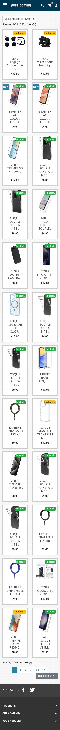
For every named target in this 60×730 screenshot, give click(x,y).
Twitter (32, 690)
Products (9, 705)
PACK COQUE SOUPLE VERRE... (45, 642)
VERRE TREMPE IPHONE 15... (15, 484)
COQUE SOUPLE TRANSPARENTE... (45, 170)
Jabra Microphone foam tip (45, 61)
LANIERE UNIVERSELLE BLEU (15, 590)
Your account (12, 720)
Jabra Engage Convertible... (15, 63)
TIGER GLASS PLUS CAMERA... (15, 274)
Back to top (47, 676)
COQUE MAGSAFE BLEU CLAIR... (15, 326)
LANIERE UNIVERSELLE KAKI (15, 431)
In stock (20, 86)
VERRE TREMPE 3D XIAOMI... (15, 168)
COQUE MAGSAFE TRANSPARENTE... (45, 433)
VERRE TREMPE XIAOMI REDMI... (15, 642)
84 (37, 669)
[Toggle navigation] (5, 5)
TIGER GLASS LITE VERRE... (45, 274)
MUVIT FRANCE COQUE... (45, 377)
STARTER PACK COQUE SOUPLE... (14, 117)
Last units (19, 33)
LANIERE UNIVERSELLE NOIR (45, 537)
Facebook (23, 690)
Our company (11, 713)
